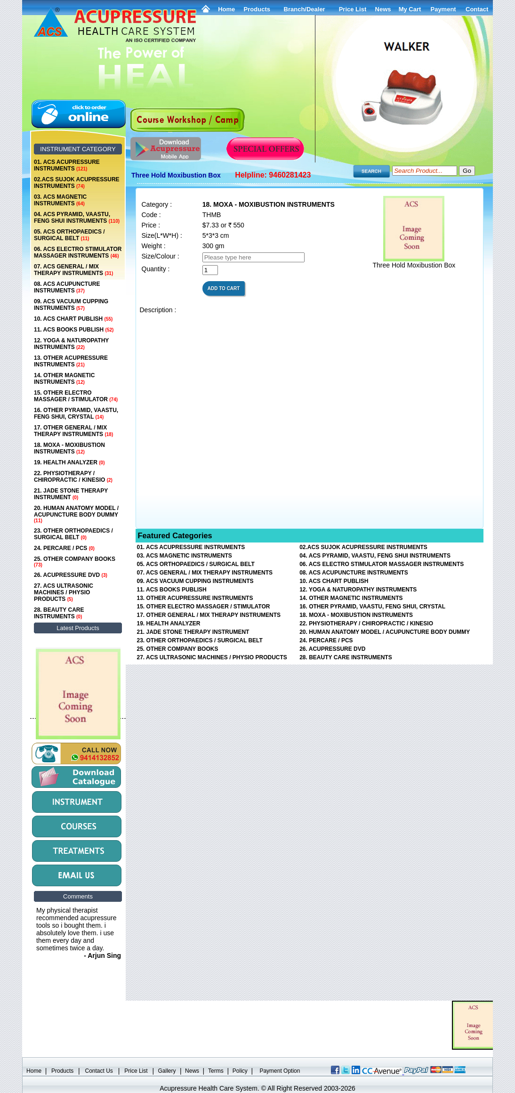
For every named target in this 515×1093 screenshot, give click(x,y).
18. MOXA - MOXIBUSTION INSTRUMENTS (69, 448)
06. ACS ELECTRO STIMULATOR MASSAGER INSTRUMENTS (77, 252)
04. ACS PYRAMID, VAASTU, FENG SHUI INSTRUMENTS (77, 217)
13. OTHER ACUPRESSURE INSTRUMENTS (71, 361)
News (192, 1071)
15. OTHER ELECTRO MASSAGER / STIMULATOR (76, 396)
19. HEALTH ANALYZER (69, 462)
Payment (443, 9)
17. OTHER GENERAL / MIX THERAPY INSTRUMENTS (73, 430)
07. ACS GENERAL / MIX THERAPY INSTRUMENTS (73, 269)
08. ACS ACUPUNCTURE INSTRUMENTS (67, 287)
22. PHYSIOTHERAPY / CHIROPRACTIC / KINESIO (73, 476)
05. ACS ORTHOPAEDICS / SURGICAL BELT (69, 235)
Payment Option (279, 1071)
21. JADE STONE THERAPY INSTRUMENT (71, 494)
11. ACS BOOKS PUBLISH (73, 329)
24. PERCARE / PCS (64, 548)
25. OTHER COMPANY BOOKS (74, 561)
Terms (216, 1071)
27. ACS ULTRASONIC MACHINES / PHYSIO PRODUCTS (63, 592)
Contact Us (99, 1071)
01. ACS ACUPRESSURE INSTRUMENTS (67, 165)
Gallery (167, 1071)
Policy (240, 1071)
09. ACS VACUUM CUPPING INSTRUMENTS (71, 304)
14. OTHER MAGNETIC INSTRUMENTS (64, 378)
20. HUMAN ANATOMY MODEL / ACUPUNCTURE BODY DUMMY (76, 514)
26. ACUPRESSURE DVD (70, 575)
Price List (353, 9)
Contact (477, 9)
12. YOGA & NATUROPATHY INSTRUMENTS (71, 343)
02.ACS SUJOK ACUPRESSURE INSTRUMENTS (77, 182)
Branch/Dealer (304, 9)
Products (257, 9)
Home (226, 9)
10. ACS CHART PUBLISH (73, 319)
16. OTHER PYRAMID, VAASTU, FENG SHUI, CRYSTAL (76, 413)
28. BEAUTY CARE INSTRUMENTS (59, 613)
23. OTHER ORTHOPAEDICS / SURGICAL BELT (73, 534)
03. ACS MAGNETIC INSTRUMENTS (60, 200)
